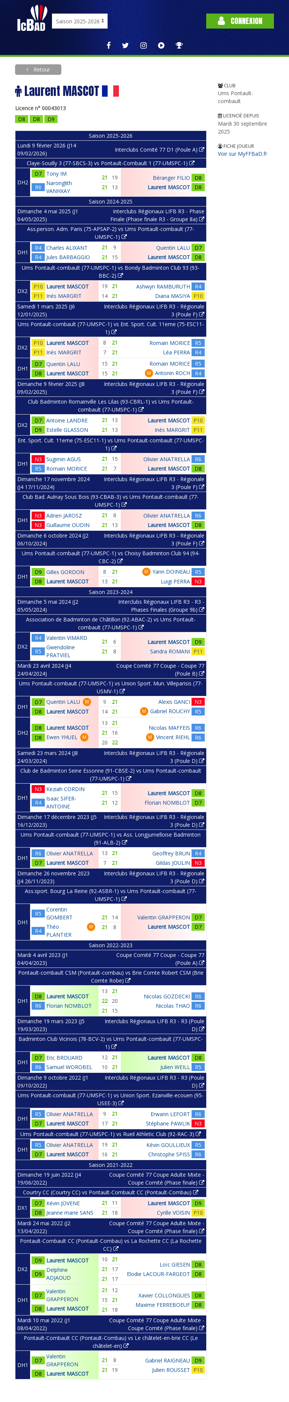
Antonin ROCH (172, 373)
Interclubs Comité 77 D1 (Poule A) (159, 149)
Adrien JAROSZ (64, 515)
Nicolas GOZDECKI (167, 996)
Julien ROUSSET (171, 1369)
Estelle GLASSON (67, 429)
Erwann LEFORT (170, 1114)
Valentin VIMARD (66, 637)
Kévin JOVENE (63, 1203)
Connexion (240, 21)
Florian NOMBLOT (167, 802)
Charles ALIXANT (67, 247)
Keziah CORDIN (65, 789)
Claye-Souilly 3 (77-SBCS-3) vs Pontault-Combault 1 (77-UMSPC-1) (111, 163)
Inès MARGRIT (64, 295)
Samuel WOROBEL (69, 1067)
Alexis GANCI (174, 701)
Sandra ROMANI (170, 651)
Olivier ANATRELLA (166, 459)
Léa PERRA (176, 352)
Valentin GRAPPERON (163, 917)
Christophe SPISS (169, 1154)
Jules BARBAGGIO (68, 257)
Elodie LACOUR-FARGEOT (158, 1273)
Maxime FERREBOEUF (162, 1304)
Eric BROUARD (64, 1057)
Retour (41, 69)
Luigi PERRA (175, 581)
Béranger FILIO (171, 177)
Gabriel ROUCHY (170, 711)
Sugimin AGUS (63, 459)
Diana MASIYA (172, 295)
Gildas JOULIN (173, 862)
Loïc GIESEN (175, 1264)
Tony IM (56, 173)
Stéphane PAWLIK (168, 1123)
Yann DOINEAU (171, 571)
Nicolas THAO (173, 1005)
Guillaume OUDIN (68, 525)
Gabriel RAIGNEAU (167, 1360)
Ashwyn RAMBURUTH (163, 286)
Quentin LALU (173, 247)
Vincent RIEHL (173, 737)
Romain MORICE (169, 342)
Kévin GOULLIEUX (168, 1144)
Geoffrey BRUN (171, 853)
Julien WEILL (175, 1067)
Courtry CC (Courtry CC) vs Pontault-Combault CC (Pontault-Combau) (110, 1192)
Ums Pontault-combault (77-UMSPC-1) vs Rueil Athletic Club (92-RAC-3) (110, 1134)
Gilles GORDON (65, 572)
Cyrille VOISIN (173, 1212)
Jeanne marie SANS (69, 1212)
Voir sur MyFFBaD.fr (242, 153)
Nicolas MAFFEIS (169, 727)
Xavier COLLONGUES (164, 1295)
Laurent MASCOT (169, 187)
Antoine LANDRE (67, 420)
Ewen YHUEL (62, 737)
